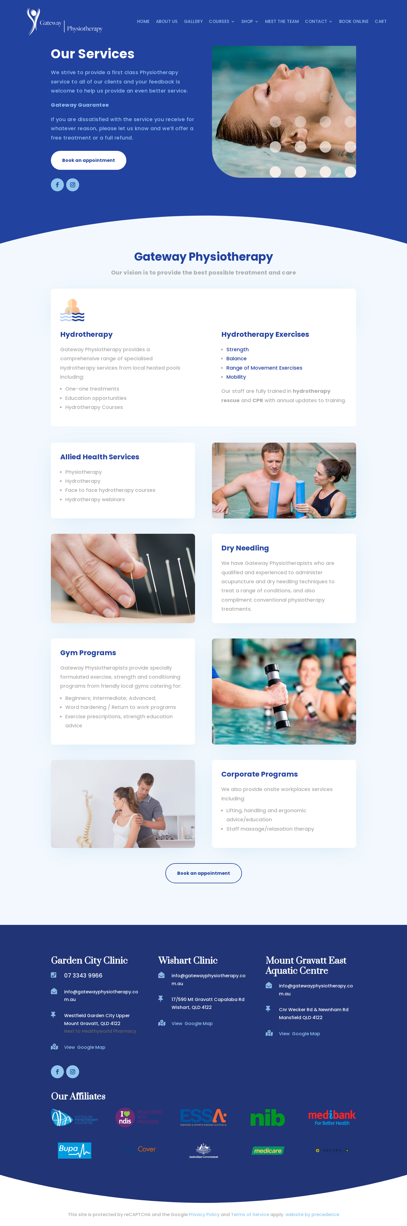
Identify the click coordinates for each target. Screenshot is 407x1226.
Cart (381, 21)
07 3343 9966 (83, 975)
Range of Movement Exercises (264, 367)
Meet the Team (282, 21)
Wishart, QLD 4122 (192, 1007)
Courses (219, 21)
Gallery (193, 21)
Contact (316, 21)
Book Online (354, 21)
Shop (247, 21)
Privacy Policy (204, 1214)
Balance (236, 358)
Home (143, 21)
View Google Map (84, 1047)
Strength (237, 349)
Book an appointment (88, 160)
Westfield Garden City (90, 1015)
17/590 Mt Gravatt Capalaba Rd (208, 999)
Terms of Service (250, 1214)
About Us (167, 21)
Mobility (236, 376)
